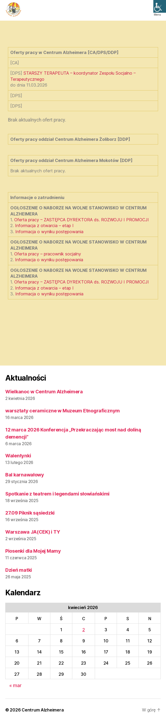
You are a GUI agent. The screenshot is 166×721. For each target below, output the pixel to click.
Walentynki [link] (18, 455)
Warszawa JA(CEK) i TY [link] (32, 532)
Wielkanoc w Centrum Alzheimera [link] (44, 391)
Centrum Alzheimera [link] (43, 710)
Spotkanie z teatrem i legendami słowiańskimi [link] (57, 494)
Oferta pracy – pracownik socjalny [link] (47, 253)
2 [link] (83, 629)
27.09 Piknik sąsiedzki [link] (30, 513)
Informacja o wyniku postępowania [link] (49, 231)
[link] (159, 6)
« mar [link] (15, 685)
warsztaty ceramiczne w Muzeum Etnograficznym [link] (62, 410)
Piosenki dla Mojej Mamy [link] (33, 551)
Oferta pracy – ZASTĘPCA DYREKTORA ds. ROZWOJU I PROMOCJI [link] (81, 219)
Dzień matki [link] (18, 570)
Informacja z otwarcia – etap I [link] (44, 225)
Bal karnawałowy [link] (24, 474)
